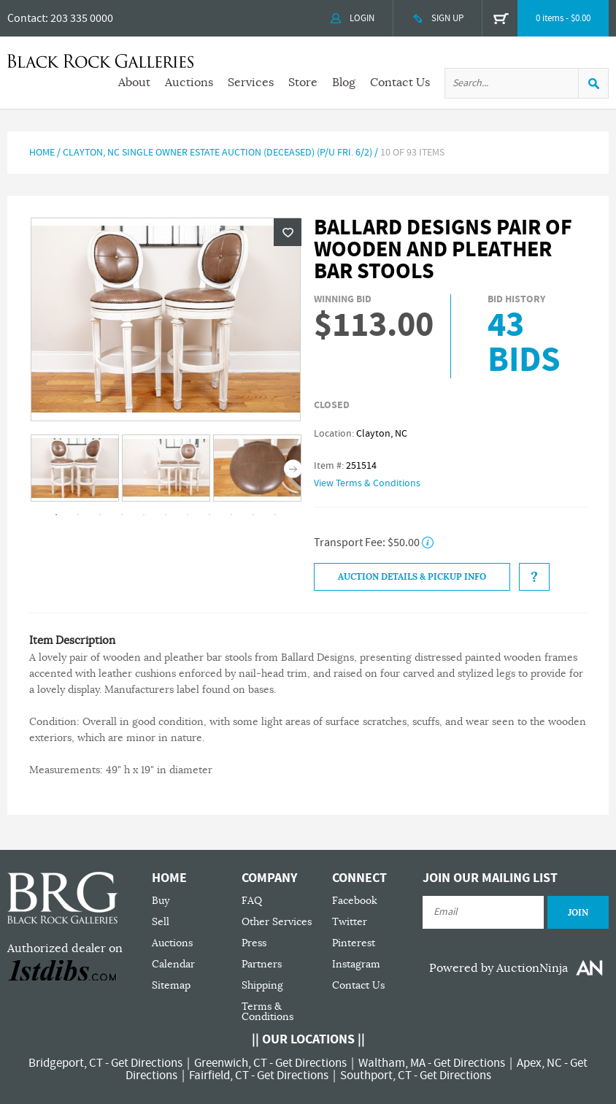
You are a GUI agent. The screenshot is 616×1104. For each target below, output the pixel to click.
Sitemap (171, 985)
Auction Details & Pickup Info (412, 577)
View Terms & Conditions (367, 483)
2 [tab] (78, 514)
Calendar (173, 964)
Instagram (356, 964)
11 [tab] (275, 514)
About (134, 82)
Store (302, 82)
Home (42, 152)
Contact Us (400, 82)
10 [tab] (253, 514)
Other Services (277, 922)
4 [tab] (122, 514)
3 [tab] (100, 514)
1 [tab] (56, 514)
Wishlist (287, 232)
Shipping (262, 985)
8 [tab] (209, 514)
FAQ (252, 900)
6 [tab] (165, 514)
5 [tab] (143, 514)
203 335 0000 (81, 18)
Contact (26, 18)
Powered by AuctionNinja (498, 968)
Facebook (354, 900)
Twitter (349, 922)
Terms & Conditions (267, 1011)
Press (254, 943)
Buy (160, 900)
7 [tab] (187, 514)
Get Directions (146, 1063)
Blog (343, 82)
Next (293, 469)
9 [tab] (231, 514)
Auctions (189, 82)
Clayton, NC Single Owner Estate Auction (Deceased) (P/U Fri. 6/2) (217, 152)
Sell (160, 922)
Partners (262, 964)
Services (251, 82)
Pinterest (353, 943)
